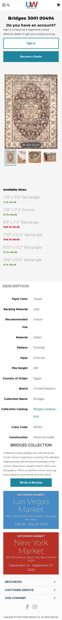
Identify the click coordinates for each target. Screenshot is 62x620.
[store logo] (31, 5)
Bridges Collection (31, 445)
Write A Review (31, 482)
